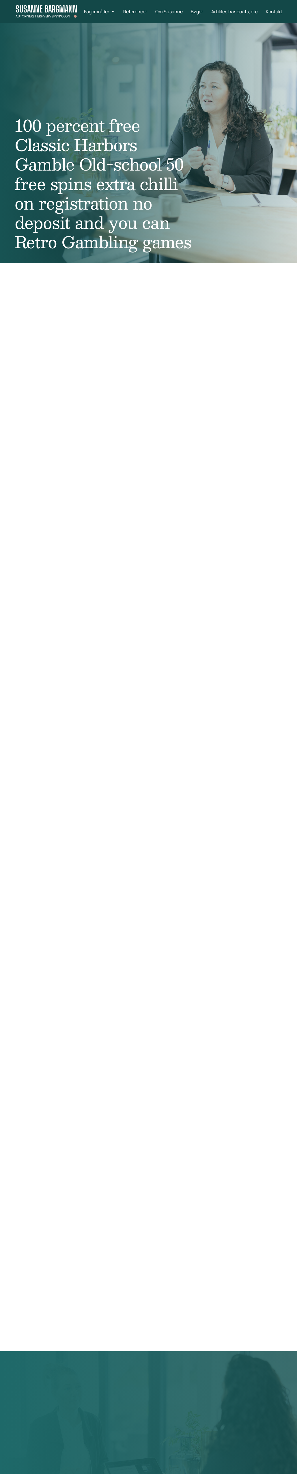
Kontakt (274, 12)
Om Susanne (169, 12)
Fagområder (96, 12)
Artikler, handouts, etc (234, 12)
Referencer (135, 12)
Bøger (197, 12)
